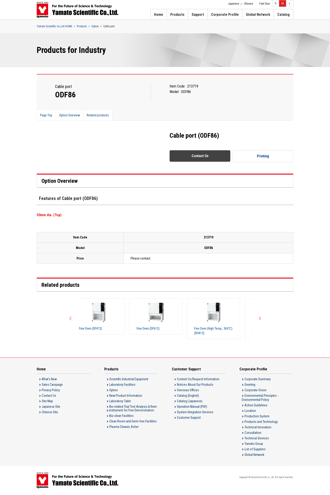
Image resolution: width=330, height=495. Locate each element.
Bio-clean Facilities (121, 416)
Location (250, 411)
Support (198, 14)
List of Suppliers (255, 449)
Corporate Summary (258, 379)
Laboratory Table (120, 401)
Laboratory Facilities (122, 385)
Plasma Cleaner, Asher (124, 427)
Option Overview (70, 115)
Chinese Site (50, 412)
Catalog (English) (188, 396)
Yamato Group (254, 444)
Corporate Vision (256, 390)
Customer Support (189, 418)
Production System (257, 416)
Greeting (250, 385)
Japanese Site (51, 407)
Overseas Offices (188, 390)
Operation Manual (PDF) (192, 407)
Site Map (47, 401)
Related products (99, 115)
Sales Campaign (52, 385)
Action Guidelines (256, 405)
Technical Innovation (258, 427)
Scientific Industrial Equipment (128, 379)
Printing (263, 156)
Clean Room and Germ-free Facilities (133, 421)
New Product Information (125, 396)
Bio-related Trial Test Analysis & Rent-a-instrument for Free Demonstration (132, 408)
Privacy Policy (51, 390)
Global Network (258, 14)
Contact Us (200, 156)
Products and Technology (261, 422)
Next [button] (259, 318)
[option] (105, 316)
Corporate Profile (225, 14)
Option (95, 26)
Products (177, 14)
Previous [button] (71, 318)
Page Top (46, 115)
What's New (49, 379)
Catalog (283, 14)
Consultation (253, 433)
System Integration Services (195, 412)
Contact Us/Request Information (198, 379)
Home (158, 14)
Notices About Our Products (195, 385)
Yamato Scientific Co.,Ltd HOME (54, 26)
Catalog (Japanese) (189, 401)
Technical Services (257, 438)
